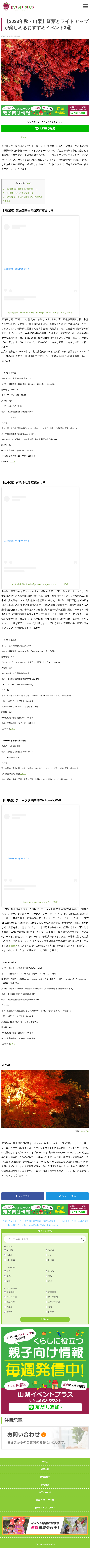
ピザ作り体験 (53, 1302)
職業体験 (9, 1302)
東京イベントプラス (45, 1500)
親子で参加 (52, 1297)
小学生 (8, 1255)
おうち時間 (10, 1297)
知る (7, 1281)
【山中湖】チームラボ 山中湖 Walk (23, 1225)
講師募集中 (45, 1477)
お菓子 (50, 1311)
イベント (56, 1225)
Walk (42, 1225)
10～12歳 (9, 1260)
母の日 (8, 1311)
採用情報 (45, 1485)
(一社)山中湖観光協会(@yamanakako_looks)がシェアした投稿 (40, 584)
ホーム (45, 1462)
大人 (49, 1255)
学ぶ (7, 1276)
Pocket (24, 137)
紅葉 (5, 1221)
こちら (12, 461)
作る (49, 1276)
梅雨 (49, 1307)
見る (7, 1271)
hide (28, 183)
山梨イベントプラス (18, 5)
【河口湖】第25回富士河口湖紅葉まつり (20, 189)
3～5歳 (8, 1250)
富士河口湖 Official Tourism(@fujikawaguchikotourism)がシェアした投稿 (40, 312)
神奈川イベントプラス (45, 1507)
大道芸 (8, 1307)
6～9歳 (50, 1250)
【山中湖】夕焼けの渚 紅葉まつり (18, 193)
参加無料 (9, 1292)
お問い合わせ (45, 1492)
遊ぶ (49, 1281)
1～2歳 (50, 1260)
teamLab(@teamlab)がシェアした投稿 (40, 902)
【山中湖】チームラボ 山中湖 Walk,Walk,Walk (23, 197)
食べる (50, 1271)
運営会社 (45, 1469)
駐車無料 (51, 1292)
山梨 (49, 1225)
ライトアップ (14, 1221)
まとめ (6, 201)
